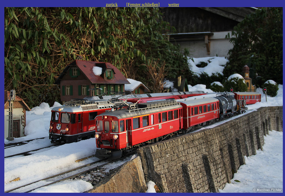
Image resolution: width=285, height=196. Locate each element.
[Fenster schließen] (143, 4)
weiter (173, 4)
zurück (112, 4)
